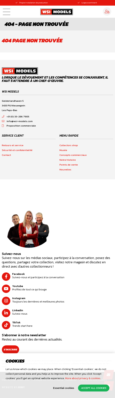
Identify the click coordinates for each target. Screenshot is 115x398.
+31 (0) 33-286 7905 (15, 116)
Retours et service (12, 145)
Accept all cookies (93, 388)
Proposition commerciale (19, 125)
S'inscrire (10, 350)
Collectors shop (68, 145)
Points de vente (68, 164)
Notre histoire (67, 160)
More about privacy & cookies (82, 378)
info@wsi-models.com (17, 121)
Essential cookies (63, 388)
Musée (63, 150)
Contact (6, 155)
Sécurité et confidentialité (17, 150)
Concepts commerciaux (73, 155)
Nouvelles (65, 169)
